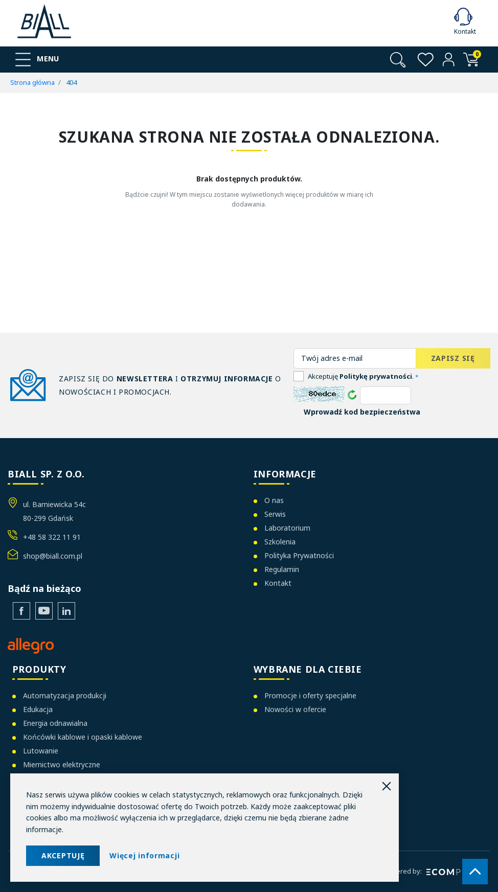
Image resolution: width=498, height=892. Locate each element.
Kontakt (277, 583)
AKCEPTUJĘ (62, 855)
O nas (274, 500)
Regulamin (281, 569)
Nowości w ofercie (295, 709)
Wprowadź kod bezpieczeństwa (362, 412)
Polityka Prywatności (299, 555)
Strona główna (32, 82)
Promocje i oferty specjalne (310, 695)
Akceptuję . (363, 376)
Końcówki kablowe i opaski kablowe (82, 737)
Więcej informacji (144, 855)
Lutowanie (40, 751)
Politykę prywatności (375, 376)
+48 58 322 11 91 (52, 537)
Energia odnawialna (55, 723)
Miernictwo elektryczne (61, 764)
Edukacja (38, 709)
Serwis (275, 514)
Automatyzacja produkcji (64, 695)
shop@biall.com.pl (52, 556)
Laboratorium (287, 528)
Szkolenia (280, 541)
